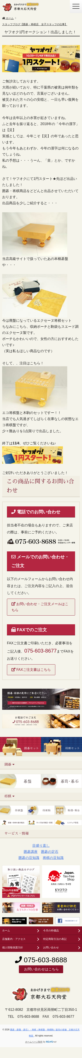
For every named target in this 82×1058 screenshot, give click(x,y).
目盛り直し (41, 845)
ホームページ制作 (34, 1042)
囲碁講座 (31, 852)
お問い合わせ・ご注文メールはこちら (39, 607)
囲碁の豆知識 (28, 858)
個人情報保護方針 (12, 947)
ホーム (6, 930)
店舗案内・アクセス (14, 939)
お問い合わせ (51, 947)
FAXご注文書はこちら (31, 669)
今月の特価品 (51, 930)
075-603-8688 (41, 960)
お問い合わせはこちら (41, 969)
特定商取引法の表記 (55, 939)
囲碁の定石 (49, 852)
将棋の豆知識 (53, 858)
